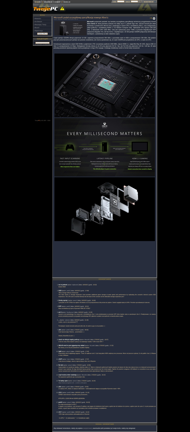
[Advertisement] (113, 8)
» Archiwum (38, 21)
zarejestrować (87, 428)
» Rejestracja (38, 30)
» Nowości (37, 18)
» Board (36, 27)
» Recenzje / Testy (40, 24)
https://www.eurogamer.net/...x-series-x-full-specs (73, 383)
